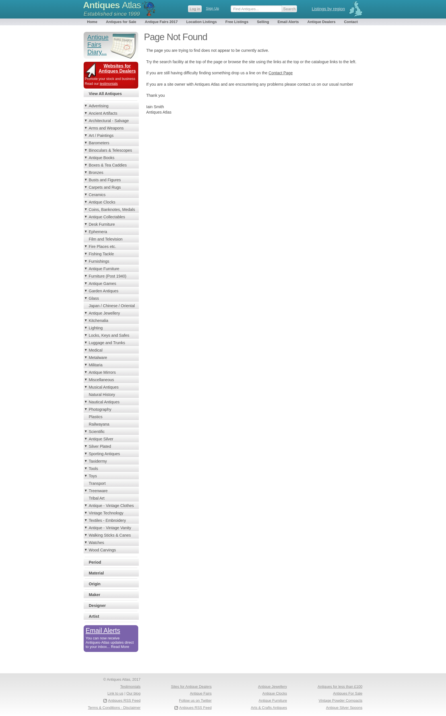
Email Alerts (288, 22)
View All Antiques (105, 93)
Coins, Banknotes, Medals (112, 209)
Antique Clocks (102, 202)
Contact (351, 22)
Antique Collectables (107, 217)
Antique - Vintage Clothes (111, 505)
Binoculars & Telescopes (110, 150)
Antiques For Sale (347, 693)
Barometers (99, 143)
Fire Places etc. (102, 246)
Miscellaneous (101, 380)
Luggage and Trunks (107, 342)
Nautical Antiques (104, 402)
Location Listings (201, 22)
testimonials (109, 84)
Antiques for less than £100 (339, 686)
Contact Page (281, 73)
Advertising (98, 106)
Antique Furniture (104, 268)
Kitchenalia (98, 320)
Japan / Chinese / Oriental (112, 305)
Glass (94, 298)
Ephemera (98, 231)
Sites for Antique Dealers (191, 686)
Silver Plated (100, 446)
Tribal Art (97, 498)
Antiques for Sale (121, 22)
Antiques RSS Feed (195, 707)
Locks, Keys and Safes (109, 335)
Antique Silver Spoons (344, 707)
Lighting (96, 328)
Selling (263, 22)
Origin (94, 584)
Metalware (98, 357)
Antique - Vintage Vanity (110, 528)
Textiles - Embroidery (107, 520)
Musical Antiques (104, 387)
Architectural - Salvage (109, 120)
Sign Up (212, 8)
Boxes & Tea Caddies (108, 165)
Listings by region (328, 8)
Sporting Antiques (104, 454)
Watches (96, 542)
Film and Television (106, 239)
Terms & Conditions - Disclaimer (114, 707)
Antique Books (101, 157)
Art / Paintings (101, 135)
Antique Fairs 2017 (161, 22)
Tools (93, 468)
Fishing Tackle (101, 254)
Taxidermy (98, 461)
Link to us (115, 693)
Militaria (95, 365)
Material (96, 573)
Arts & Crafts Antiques (269, 707)
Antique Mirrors (102, 372)
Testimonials (130, 686)
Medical (95, 350)
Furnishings (99, 261)
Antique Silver (101, 439)
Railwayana (99, 424)
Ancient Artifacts (103, 113)
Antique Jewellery (104, 313)
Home (92, 22)
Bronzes (96, 172)
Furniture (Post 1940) (107, 276)
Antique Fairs (201, 693)
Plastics (95, 417)
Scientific (97, 431)
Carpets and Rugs (105, 187)
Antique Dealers (321, 22)
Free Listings (236, 22)
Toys (93, 476)
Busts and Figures (105, 180)
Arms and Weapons (106, 128)
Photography (100, 409)
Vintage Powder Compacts (340, 700)
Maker (94, 594)
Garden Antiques (103, 291)
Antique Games (102, 283)
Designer (97, 605)
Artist (94, 616)
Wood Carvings (102, 550)
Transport (97, 483)
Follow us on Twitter (195, 700)
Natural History (102, 394)
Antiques (112, 5)
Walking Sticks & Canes (110, 535)
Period (95, 562)
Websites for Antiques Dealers (117, 68)
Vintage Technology (106, 513)
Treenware (98, 491)
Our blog (133, 693)
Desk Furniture (102, 224)
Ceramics (97, 194)
